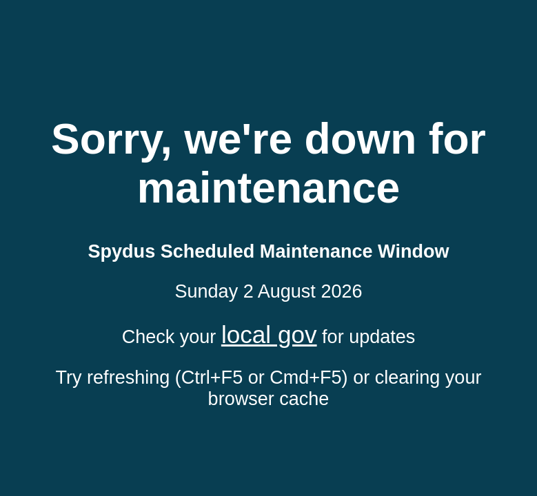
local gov (269, 334)
